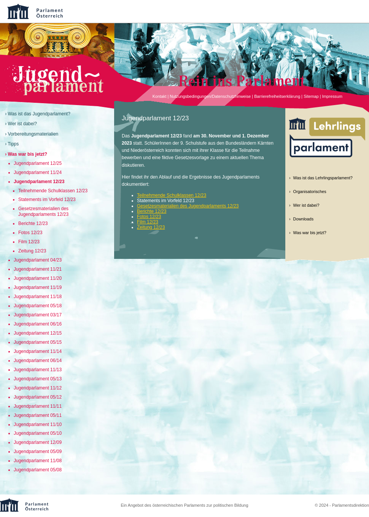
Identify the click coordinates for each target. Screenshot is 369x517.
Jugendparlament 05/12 (38, 397)
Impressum (332, 96)
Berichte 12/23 (33, 223)
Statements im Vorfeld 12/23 (47, 199)
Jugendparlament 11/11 (38, 406)
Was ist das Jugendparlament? (39, 113)
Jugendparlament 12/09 (38, 442)
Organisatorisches (309, 191)
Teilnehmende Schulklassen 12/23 (52, 190)
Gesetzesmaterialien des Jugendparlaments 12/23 (43, 211)
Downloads (303, 219)
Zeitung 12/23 (32, 251)
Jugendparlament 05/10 (38, 433)
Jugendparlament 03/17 (38, 315)
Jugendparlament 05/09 (38, 451)
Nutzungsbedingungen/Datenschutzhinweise (210, 96)
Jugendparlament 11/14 (38, 351)
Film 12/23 (29, 241)
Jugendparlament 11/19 (38, 287)
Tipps (13, 144)
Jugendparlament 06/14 (38, 360)
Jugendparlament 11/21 (38, 269)
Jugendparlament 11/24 (38, 172)
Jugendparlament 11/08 (38, 460)
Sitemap (311, 96)
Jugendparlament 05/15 (38, 342)
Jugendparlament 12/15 (38, 333)
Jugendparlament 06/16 (38, 324)
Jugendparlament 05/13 (38, 378)
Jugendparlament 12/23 (39, 181)
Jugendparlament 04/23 (38, 260)
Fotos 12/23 (30, 232)
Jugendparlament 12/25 (38, 163)
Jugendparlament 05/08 (38, 469)
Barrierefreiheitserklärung (277, 96)
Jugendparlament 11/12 (38, 388)
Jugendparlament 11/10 (38, 424)
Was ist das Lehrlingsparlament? (323, 178)
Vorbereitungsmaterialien (33, 134)
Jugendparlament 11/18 (38, 296)
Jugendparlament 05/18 (38, 305)
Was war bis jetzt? (28, 154)
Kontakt (160, 96)
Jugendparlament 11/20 (38, 278)
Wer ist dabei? (22, 123)
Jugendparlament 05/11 (38, 415)
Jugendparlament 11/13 (38, 369)
